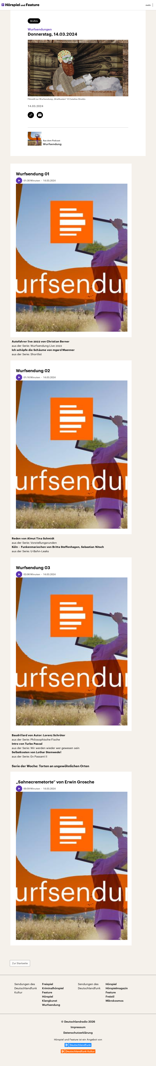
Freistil (110, 996)
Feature (47, 992)
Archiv (34, 20)
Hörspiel (47, 996)
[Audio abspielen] (19, 180)
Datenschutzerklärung (78, 1032)
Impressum (78, 1027)
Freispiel (47, 984)
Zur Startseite (20, 963)
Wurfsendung (51, 1004)
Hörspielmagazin (117, 988)
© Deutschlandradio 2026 (78, 1021)
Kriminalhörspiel (53, 988)
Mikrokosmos (114, 1000)
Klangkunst (49, 1000)
